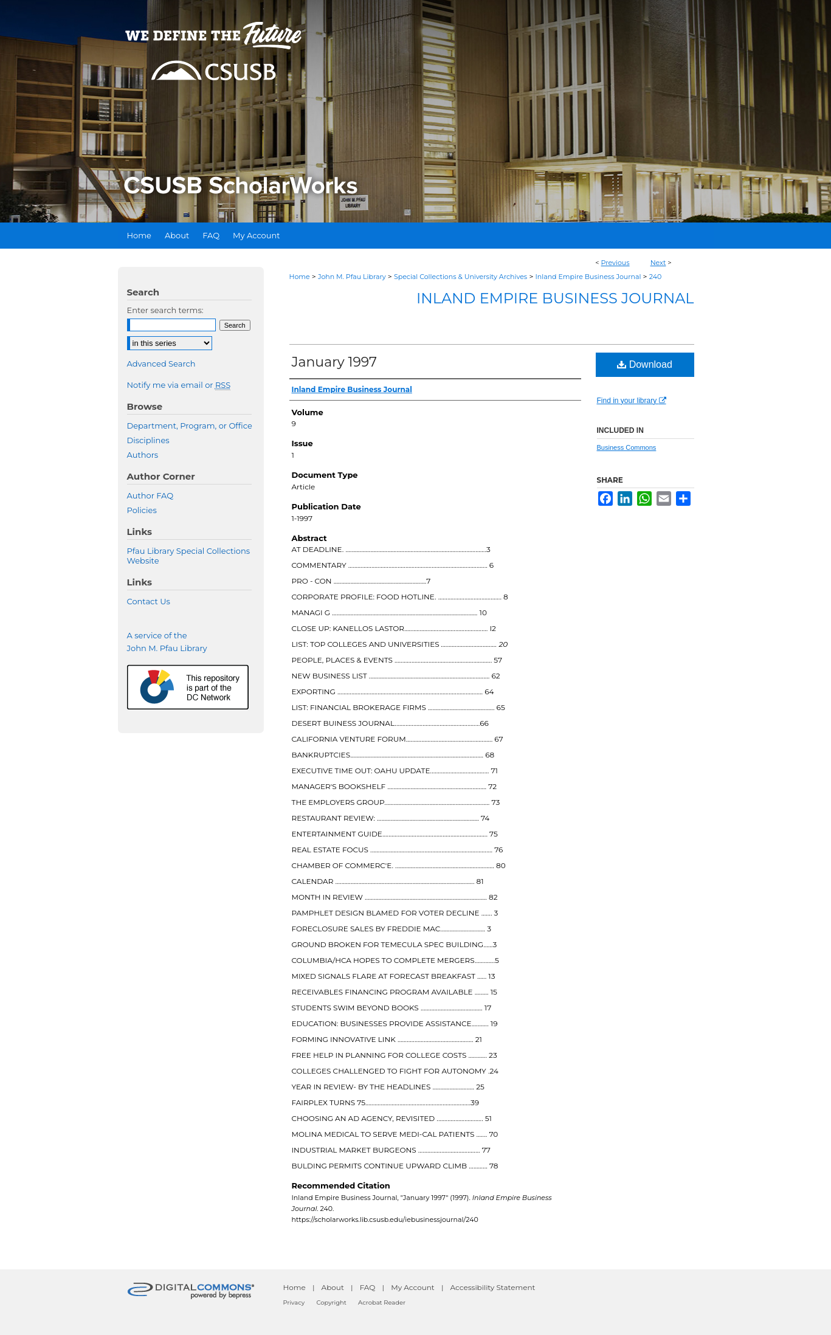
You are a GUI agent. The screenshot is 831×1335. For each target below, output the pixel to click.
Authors (143, 455)
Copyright (331, 1302)
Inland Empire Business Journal (588, 276)
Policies (142, 510)
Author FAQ (150, 495)
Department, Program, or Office (189, 425)
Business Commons (627, 447)
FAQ (368, 1287)
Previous (615, 262)
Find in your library (631, 400)
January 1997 (335, 362)
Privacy (294, 1302)
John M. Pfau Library (352, 276)
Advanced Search (161, 363)
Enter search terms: (165, 310)
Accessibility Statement (493, 1287)
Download (644, 364)
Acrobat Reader (381, 1302)
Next (658, 262)
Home (299, 276)
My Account (413, 1287)
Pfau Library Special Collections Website (188, 555)
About (333, 1287)
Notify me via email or (179, 385)
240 (655, 276)
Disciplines (148, 440)
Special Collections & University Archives (460, 276)
